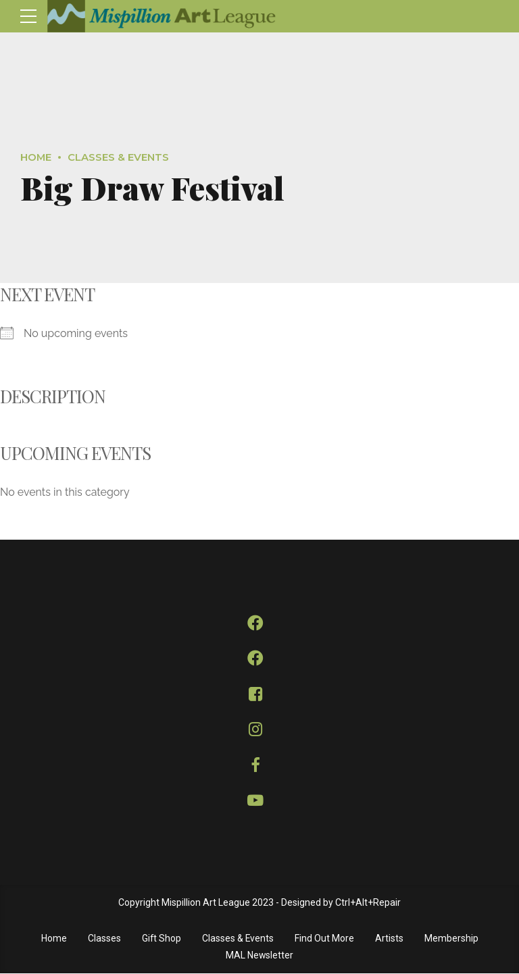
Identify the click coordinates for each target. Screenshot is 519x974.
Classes (103, 938)
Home (36, 157)
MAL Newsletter (260, 955)
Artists (390, 938)
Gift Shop (161, 938)
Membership (452, 938)
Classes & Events (119, 157)
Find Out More (325, 938)
